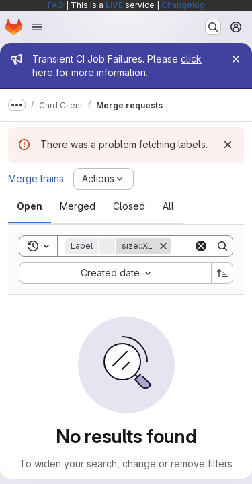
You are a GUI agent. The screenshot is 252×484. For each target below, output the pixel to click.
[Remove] (163, 246)
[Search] (222, 246)
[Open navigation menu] (37, 27)
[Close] (236, 59)
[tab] (29, 206)
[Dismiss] (228, 144)
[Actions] (103, 179)
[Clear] (201, 246)
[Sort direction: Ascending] (222, 273)
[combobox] (115, 273)
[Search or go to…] (213, 27)
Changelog (183, 5)
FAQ (56, 5)
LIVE (114, 5)
